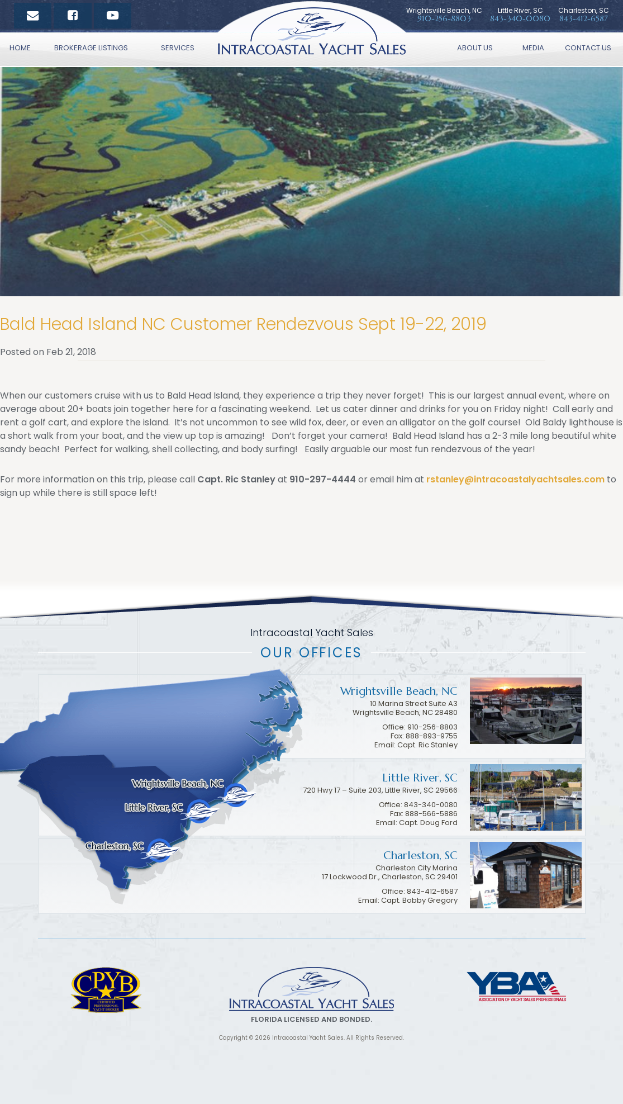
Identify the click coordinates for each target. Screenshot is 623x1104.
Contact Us (588, 47)
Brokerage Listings (91, 47)
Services (177, 47)
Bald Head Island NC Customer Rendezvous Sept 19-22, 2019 (243, 324)
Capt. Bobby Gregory (419, 900)
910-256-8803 (432, 727)
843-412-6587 (583, 18)
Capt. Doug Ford (428, 822)
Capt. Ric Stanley (427, 745)
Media (533, 47)
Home (20, 47)
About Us (475, 47)
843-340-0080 (520, 18)
